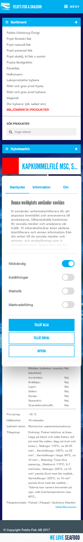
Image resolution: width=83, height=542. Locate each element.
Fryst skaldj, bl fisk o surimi (26, 56)
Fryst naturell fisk (19, 44)
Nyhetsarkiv (41, 148)
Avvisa (41, 351)
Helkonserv (15, 74)
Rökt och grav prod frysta (25, 86)
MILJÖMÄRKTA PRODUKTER (28, 109)
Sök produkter (18, 123)
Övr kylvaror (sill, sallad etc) (26, 104)
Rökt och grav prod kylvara (26, 92)
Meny (75, 6)
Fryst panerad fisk (20, 50)
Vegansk (13, 98)
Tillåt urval (42, 338)
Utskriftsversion (66, 507)
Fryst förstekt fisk (19, 38)
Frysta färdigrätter (20, 62)
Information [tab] (41, 187)
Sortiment (41, 22)
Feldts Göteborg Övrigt (23, 32)
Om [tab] (65, 187)
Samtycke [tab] (17, 187)
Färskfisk (13, 68)
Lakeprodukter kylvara (23, 80)
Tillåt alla (42, 325)
